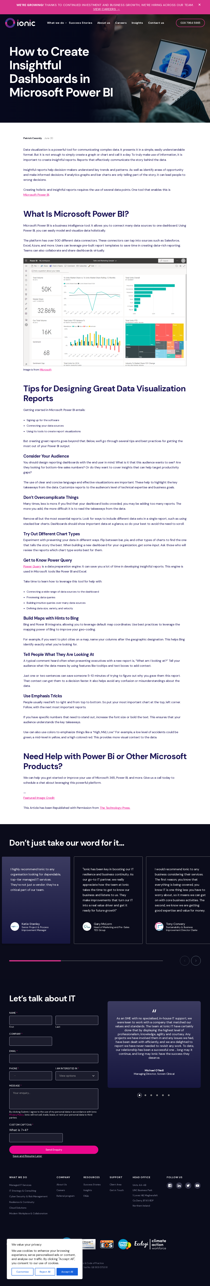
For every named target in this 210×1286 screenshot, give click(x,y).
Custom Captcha (21, 1124)
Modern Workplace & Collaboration (28, 1213)
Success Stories (80, 23)
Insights (137, 23)
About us (103, 23)
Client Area (115, 1184)
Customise (22, 1271)
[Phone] (30, 1075)
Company (15, 1033)
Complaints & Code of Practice (88, 1263)
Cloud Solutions (17, 1207)
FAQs (86, 1195)
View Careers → (106, 9)
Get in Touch (117, 1190)
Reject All (45, 1271)
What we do (55, 23)
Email (13, 1051)
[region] (44, 1259)
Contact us (156, 23)
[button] (185, 961)
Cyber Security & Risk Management (28, 1196)
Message (15, 1085)
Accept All (67, 1271)
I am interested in (67, 1068)
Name (13, 1012)
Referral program (66, 1195)
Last (58, 1027)
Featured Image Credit (38, 798)
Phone (14, 1068)
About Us (62, 1184)
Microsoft (46, 369)
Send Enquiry (54, 1149)
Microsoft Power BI (36, 195)
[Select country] (12, 1075)
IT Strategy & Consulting (22, 1190)
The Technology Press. (115, 808)
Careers (121, 23)
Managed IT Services (20, 1185)
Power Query (32, 566)
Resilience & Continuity (21, 1202)
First (11, 1027)
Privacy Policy (16, 1114)
